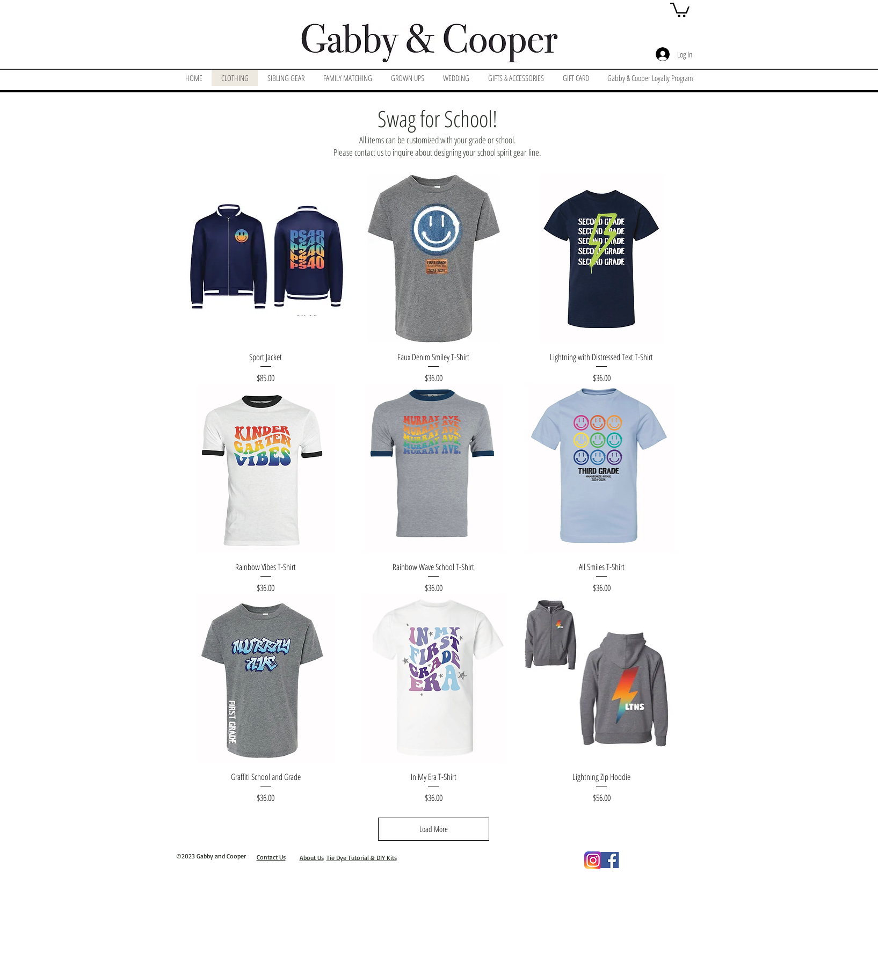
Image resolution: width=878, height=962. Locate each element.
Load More (433, 828)
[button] (680, 9)
